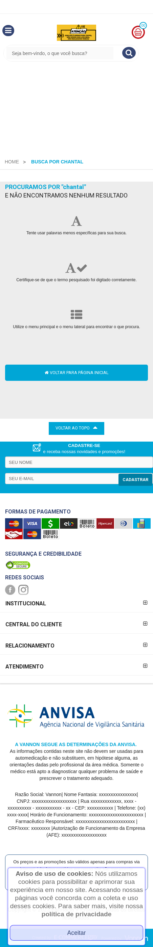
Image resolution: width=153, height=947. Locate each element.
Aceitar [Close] (76, 932)
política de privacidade (77, 914)
